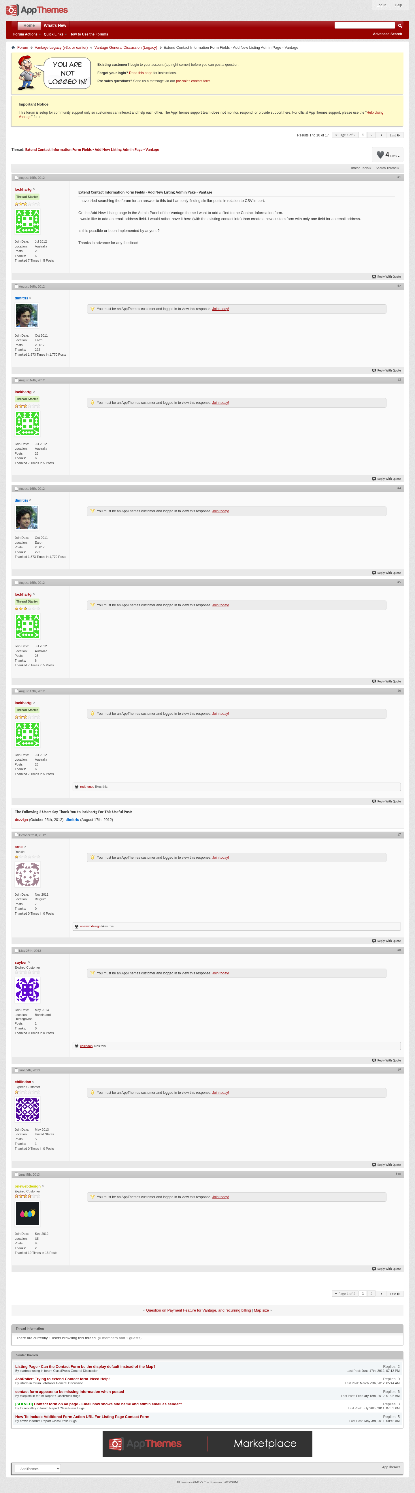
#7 (399, 834)
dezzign (21, 819)
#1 (399, 177)
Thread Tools (359, 168)
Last (395, 135)
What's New (55, 25)
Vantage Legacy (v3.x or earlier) (61, 47)
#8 (399, 950)
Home (29, 25)
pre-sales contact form (193, 81)
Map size (261, 1310)
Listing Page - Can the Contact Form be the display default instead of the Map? (85, 1366)
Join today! (220, 309)
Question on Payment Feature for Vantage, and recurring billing (198, 1310)
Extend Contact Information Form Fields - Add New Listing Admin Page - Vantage (92, 149)
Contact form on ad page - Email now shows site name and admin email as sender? (108, 1404)
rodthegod (87, 786)
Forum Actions (25, 34)
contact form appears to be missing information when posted (69, 1391)
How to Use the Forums (88, 34)
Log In (381, 5)
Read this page (140, 73)
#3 (399, 380)
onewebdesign (90, 926)
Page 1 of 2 (347, 135)
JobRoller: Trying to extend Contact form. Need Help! (62, 1379)
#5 (399, 582)
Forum (22, 47)
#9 (399, 1070)
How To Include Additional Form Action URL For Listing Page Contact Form (82, 1417)
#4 (399, 488)
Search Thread (386, 168)
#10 (398, 1174)
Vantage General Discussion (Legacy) (126, 47)
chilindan (86, 1046)
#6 (399, 691)
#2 (399, 286)
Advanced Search (387, 34)
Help (398, 5)
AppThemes (391, 1467)
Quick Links (53, 34)
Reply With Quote (387, 277)
